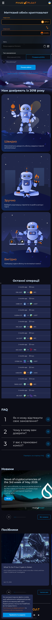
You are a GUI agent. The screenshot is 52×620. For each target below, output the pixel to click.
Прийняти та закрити (17, 615)
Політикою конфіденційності (28, 73)
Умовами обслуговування (12, 610)
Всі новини (44, 517)
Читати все (44, 592)
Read (8, 499)
